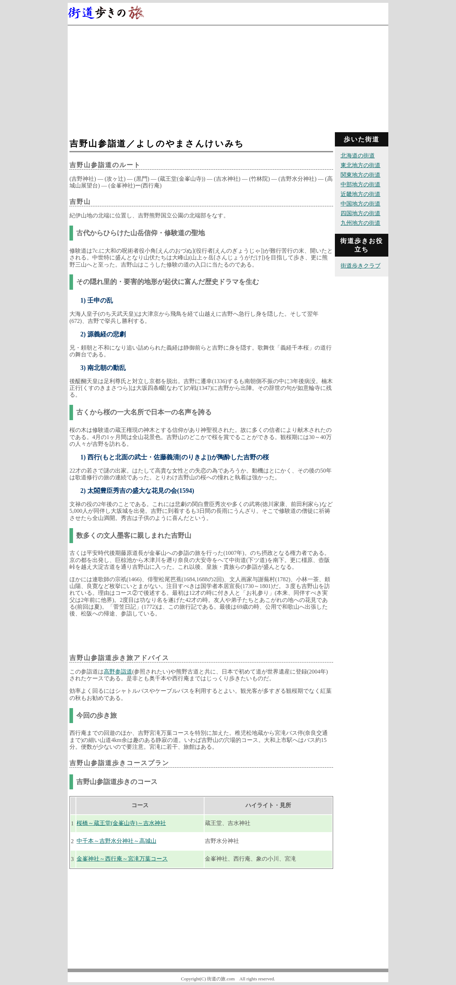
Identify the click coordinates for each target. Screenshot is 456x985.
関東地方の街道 (360, 175)
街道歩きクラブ (360, 266)
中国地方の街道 (360, 204)
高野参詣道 (118, 672)
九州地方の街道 (360, 223)
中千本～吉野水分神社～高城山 (116, 841)
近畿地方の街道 (360, 194)
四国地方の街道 (360, 213)
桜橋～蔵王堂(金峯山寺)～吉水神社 (121, 823)
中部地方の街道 (360, 184)
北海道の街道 (358, 156)
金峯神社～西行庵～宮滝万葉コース (122, 859)
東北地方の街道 (360, 165)
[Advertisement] (228, 79)
